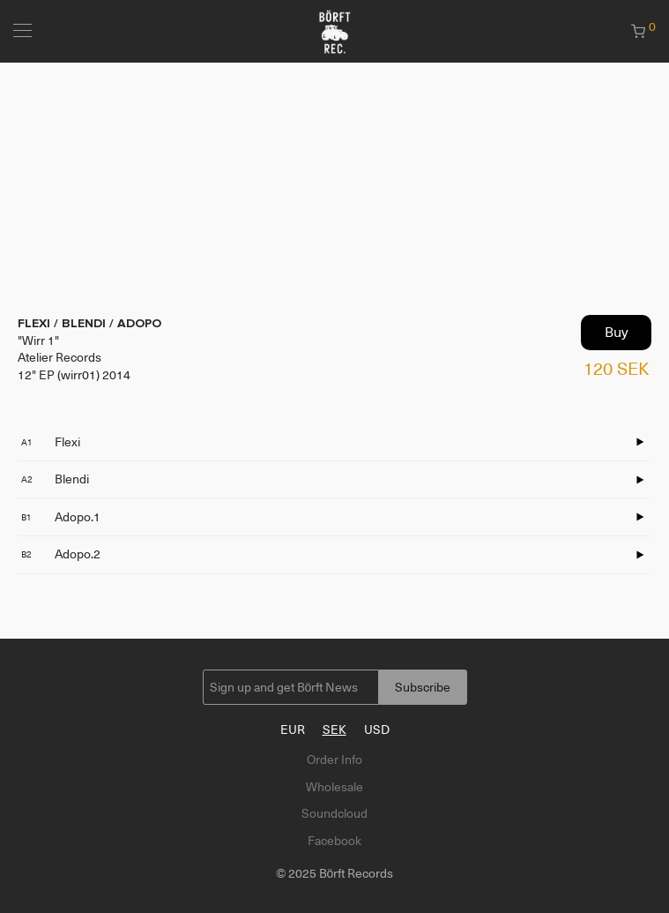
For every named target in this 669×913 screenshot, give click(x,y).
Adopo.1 (60, 517)
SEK (334, 729)
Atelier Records (59, 357)
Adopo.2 (60, 554)
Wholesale (334, 787)
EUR (292, 729)
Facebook (334, 841)
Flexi (50, 442)
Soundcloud (334, 813)
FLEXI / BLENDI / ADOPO (89, 323)
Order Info (334, 759)
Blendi (55, 479)
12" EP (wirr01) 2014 (74, 375)
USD (377, 729)
